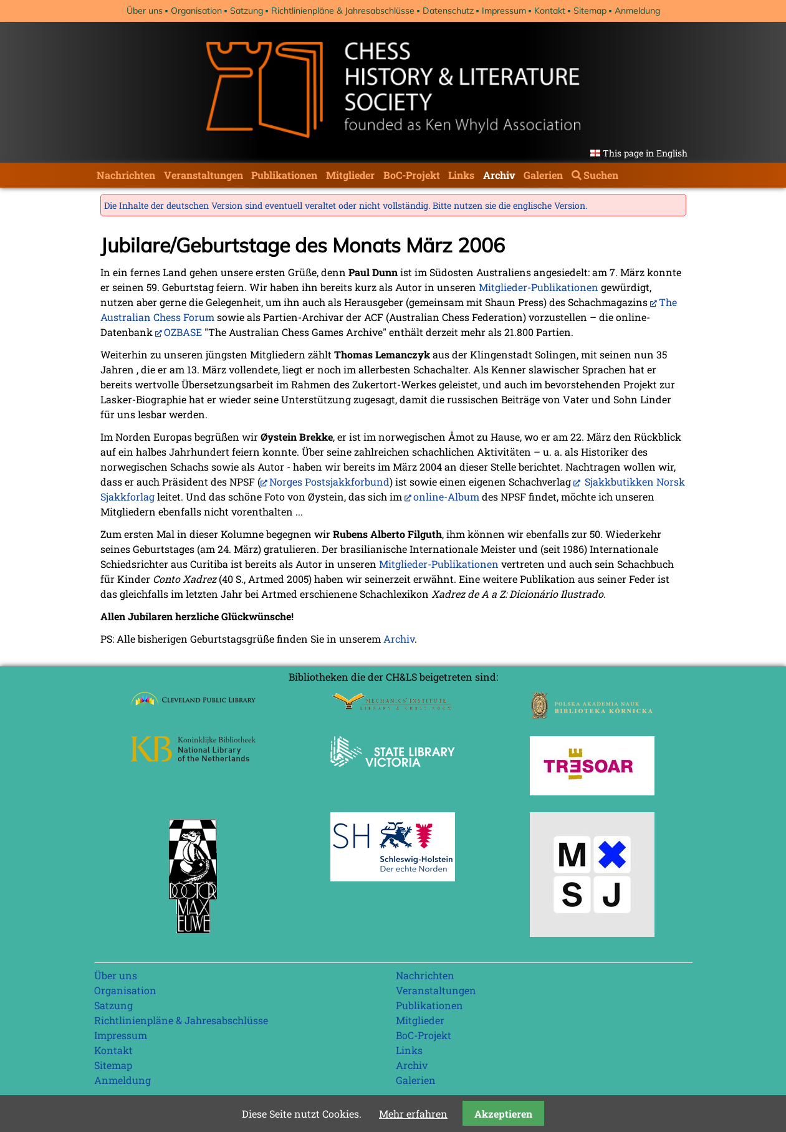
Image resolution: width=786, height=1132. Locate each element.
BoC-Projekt (411, 174)
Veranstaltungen (203, 174)
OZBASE (183, 331)
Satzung (246, 10)
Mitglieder (350, 174)
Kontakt (549, 10)
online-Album (446, 496)
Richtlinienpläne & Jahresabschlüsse (343, 10)
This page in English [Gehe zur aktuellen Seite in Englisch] (645, 153)
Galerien (543, 174)
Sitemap (589, 10)
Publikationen (284, 174)
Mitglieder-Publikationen (538, 287)
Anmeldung (637, 10)
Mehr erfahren (413, 1113)
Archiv (499, 174)
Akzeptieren (503, 1113)
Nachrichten (126, 174)
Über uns (145, 10)
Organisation (196, 10)
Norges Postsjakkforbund (329, 481)
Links (461, 174)
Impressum (504, 10)
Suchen (600, 174)
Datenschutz (448, 10)
